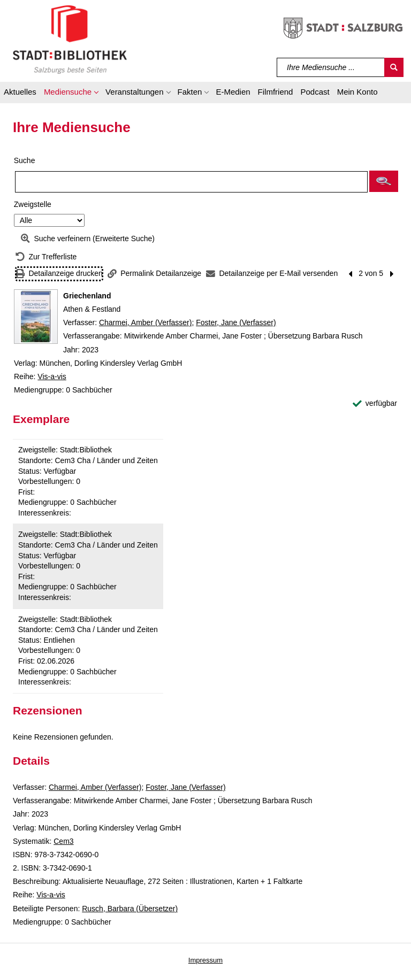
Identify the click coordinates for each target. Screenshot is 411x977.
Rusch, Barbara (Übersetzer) (130, 908)
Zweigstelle (32, 204)
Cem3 (63, 841)
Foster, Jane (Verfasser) (236, 322)
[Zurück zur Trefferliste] (46, 257)
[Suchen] (394, 67)
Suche (24, 160)
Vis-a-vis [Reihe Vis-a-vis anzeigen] (51, 376)
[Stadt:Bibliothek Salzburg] (70, 39)
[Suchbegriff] (331, 67)
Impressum (205, 960)
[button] (71, 93)
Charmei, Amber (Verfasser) (145, 322)
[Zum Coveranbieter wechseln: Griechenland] (36, 316)
